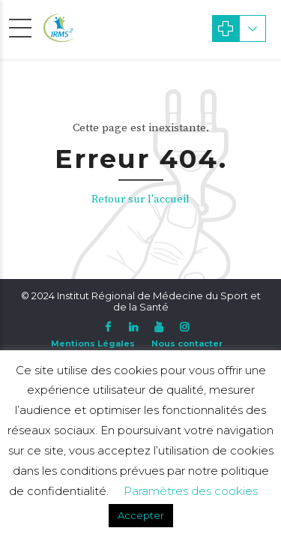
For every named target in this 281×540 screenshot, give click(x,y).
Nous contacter (187, 343)
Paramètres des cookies (191, 491)
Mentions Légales (93, 343)
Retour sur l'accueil (140, 199)
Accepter (141, 515)
